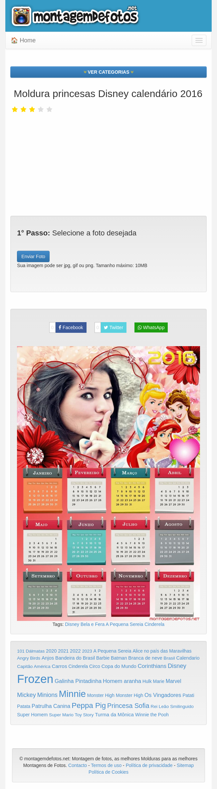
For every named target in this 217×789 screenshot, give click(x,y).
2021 (63, 651)
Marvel (173, 681)
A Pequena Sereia (125, 624)
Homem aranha (122, 681)
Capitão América (33, 666)
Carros (59, 666)
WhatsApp (151, 327)
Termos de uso (106, 765)
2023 (87, 651)
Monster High (100, 695)
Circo (94, 666)
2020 (51, 651)
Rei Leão (160, 706)
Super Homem (32, 714)
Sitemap (185, 765)
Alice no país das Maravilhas (161, 651)
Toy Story (84, 714)
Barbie (102, 658)
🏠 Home (23, 40)
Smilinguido (182, 706)
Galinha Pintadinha (78, 681)
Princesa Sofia (128, 705)
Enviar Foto (33, 256)
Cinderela (154, 624)
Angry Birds (28, 658)
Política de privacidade (149, 765)
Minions (47, 695)
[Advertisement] (108, 162)
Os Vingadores (162, 695)
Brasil (169, 658)
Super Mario (61, 714)
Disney (73, 624)
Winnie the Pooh (152, 714)
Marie (158, 681)
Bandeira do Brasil (75, 658)
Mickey (26, 695)
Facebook (66, 327)
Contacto (78, 765)
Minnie (72, 694)
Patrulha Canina (51, 706)
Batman (119, 658)
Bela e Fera (93, 624)
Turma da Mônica (114, 714)
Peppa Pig (89, 705)
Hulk (147, 681)
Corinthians (152, 666)
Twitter (109, 327)
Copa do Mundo (119, 666)
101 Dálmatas (31, 651)
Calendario (188, 658)
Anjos (48, 658)
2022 (75, 651)
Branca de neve (145, 658)
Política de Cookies (108, 772)
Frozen (35, 678)
